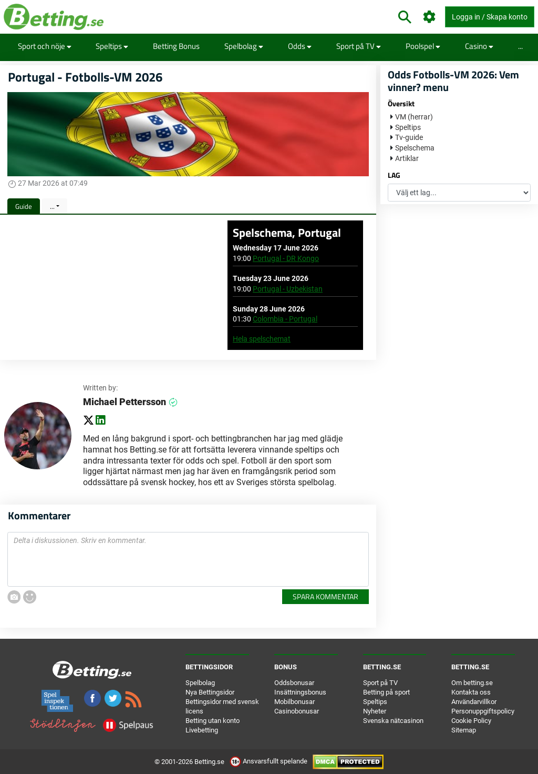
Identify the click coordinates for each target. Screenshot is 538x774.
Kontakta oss (471, 692)
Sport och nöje (44, 46)
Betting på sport (386, 692)
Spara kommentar (325, 596)
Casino (479, 46)
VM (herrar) (414, 117)
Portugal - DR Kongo (286, 258)
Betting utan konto (212, 721)
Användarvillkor (473, 702)
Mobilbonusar (294, 702)
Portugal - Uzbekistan (288, 289)
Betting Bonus (176, 46)
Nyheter (374, 711)
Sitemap (463, 730)
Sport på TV (358, 46)
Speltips (112, 46)
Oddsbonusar (294, 683)
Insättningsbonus (300, 692)
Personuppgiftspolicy (482, 711)
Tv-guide (409, 137)
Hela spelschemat (262, 339)
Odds (300, 46)
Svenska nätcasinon (393, 721)
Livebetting (201, 730)
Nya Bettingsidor (209, 692)
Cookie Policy (471, 721)
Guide (23, 206)
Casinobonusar (296, 711)
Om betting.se (472, 683)
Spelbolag (243, 46)
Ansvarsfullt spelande (269, 761)
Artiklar (407, 158)
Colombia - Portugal (285, 319)
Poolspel (423, 46)
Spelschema (414, 148)
